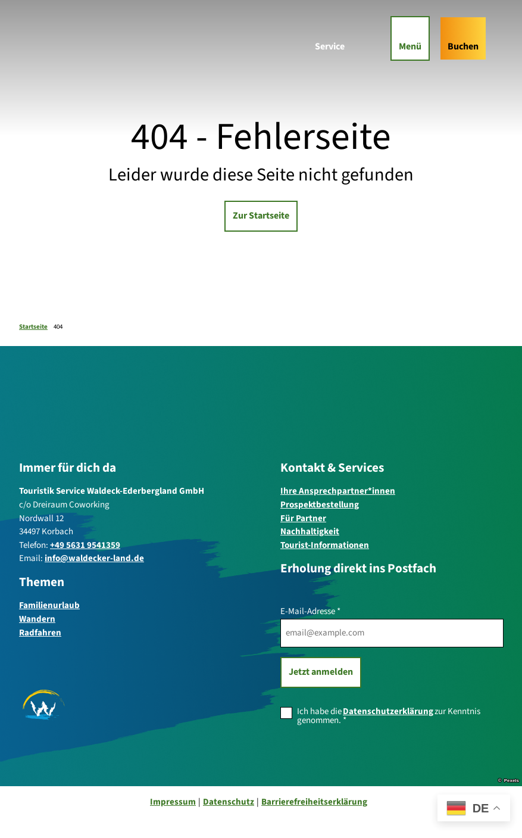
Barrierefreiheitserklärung (314, 802)
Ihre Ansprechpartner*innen (337, 491)
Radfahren (40, 632)
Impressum (173, 802)
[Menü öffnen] (407, 41)
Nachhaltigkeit (309, 531)
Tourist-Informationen (324, 545)
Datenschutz (228, 802)
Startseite (33, 326)
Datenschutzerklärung (388, 711)
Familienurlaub (49, 605)
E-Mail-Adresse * (310, 611)
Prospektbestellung (319, 505)
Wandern (37, 619)
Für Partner (303, 518)
